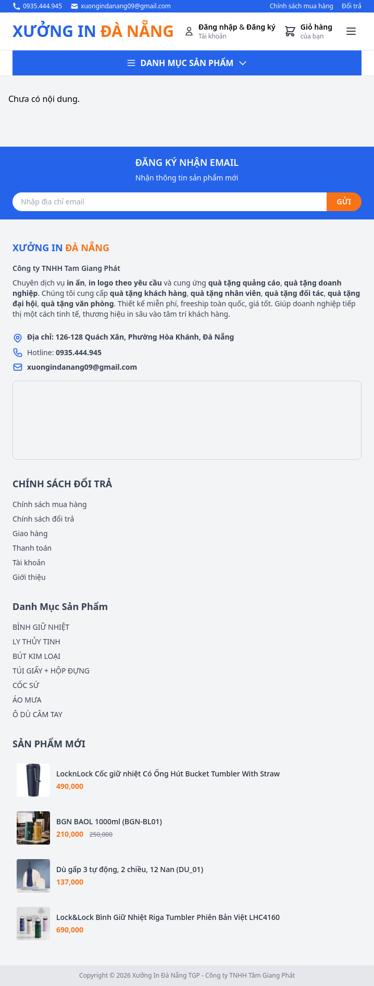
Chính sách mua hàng (301, 6)
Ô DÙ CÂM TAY (38, 714)
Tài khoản (29, 562)
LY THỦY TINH (36, 641)
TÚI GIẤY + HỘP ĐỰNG (51, 671)
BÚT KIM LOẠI (36, 656)
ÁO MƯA (27, 700)
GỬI (344, 201)
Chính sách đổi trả (43, 519)
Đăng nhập (218, 27)
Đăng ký (261, 27)
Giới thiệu (29, 577)
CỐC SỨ (26, 685)
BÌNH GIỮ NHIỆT (41, 627)
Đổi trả (351, 6)
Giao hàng (30, 533)
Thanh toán (32, 548)
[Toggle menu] (351, 31)
